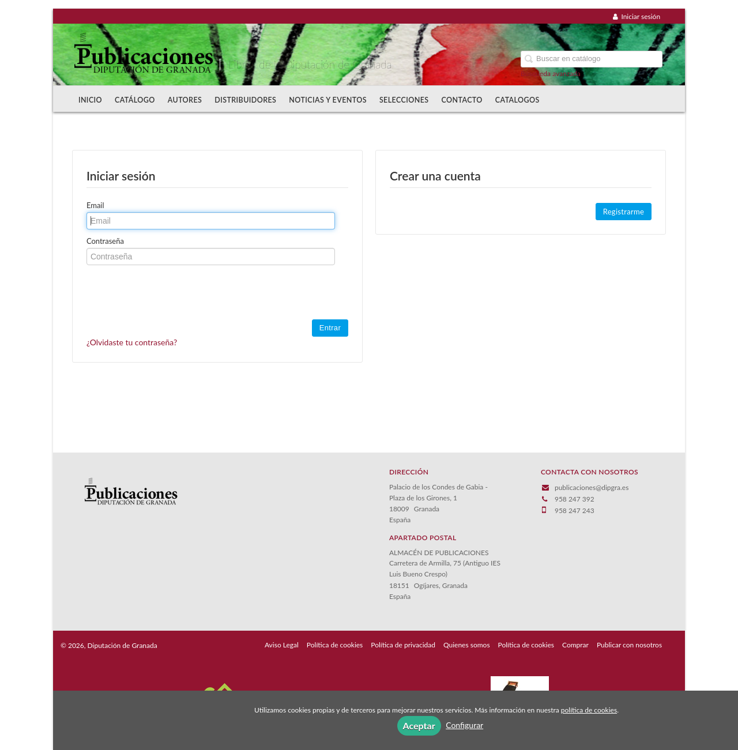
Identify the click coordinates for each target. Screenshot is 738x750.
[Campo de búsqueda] (591, 59)
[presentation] (174, 293)
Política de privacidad (403, 644)
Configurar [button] (464, 725)
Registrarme (623, 211)
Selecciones (404, 100)
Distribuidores (245, 100)
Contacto (462, 100)
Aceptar (419, 725)
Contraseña (105, 241)
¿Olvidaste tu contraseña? (131, 342)
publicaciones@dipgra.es (591, 487)
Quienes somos (466, 644)
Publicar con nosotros (629, 644)
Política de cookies (335, 644)
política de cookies (589, 710)
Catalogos (517, 100)
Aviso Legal (282, 644)
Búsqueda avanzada (551, 73)
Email (95, 205)
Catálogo (135, 100)
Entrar (330, 327)
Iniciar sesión (636, 16)
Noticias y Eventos (328, 100)
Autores (185, 100)
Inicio (90, 100)
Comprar (575, 644)
